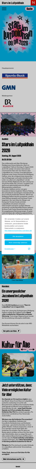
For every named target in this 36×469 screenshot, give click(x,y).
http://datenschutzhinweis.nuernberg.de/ (18, 230)
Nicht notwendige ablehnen (18, 242)
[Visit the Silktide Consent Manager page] (29, 249)
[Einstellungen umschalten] (10, 249)
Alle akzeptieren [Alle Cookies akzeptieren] (18, 236)
